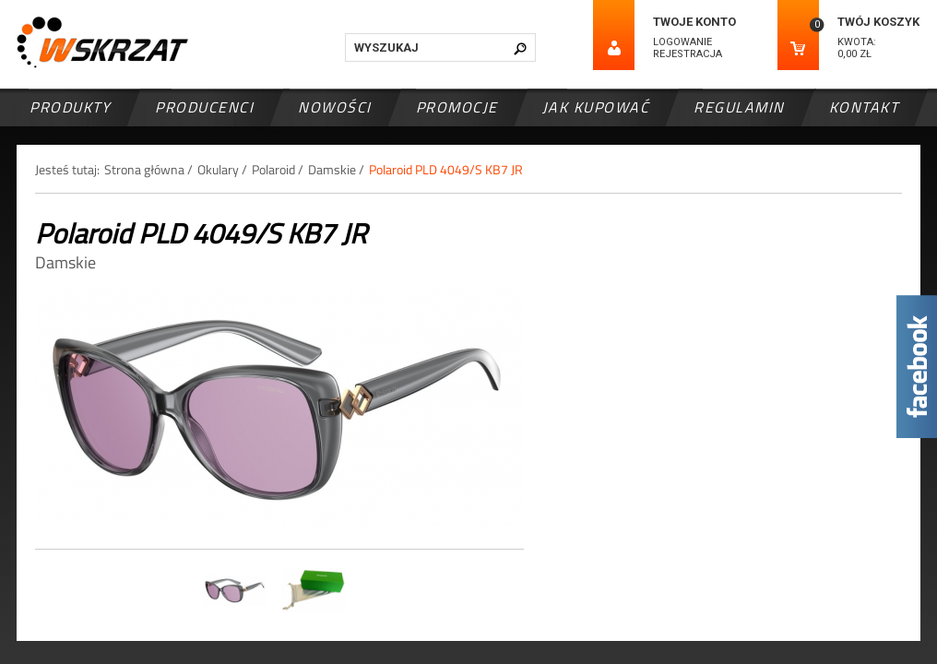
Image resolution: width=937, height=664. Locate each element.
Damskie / (336, 169)
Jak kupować (596, 107)
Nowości (335, 107)
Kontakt (864, 107)
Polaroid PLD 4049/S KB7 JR (446, 169)
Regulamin (739, 107)
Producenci (204, 107)
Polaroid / (277, 169)
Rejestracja (687, 54)
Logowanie (682, 42)
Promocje (457, 107)
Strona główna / (148, 169)
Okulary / (222, 169)
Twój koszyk (878, 22)
